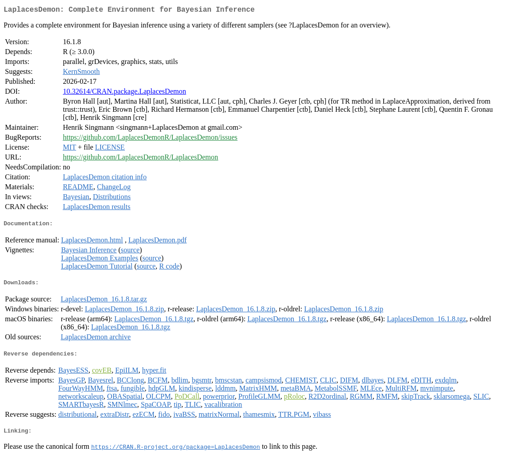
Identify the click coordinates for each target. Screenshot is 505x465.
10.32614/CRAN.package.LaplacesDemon (124, 93)
